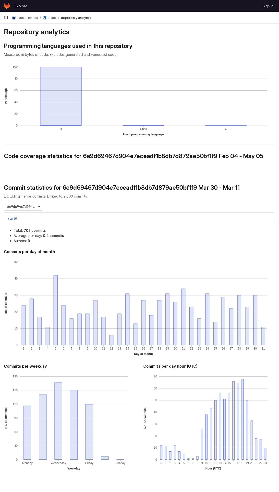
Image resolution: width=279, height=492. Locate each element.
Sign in (268, 6)
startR (12, 218)
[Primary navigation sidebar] (6, 18)
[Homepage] (7, 6)
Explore (21, 6)
